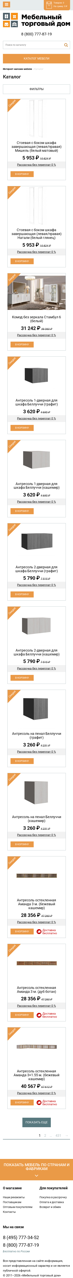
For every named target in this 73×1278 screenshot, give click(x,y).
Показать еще (37, 1122)
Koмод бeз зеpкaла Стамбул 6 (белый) (36, 319)
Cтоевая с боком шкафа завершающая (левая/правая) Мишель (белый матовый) (36, 147)
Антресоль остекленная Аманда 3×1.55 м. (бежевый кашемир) (36, 1075)
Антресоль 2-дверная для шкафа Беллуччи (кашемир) (37, 652)
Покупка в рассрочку (53, 1197)
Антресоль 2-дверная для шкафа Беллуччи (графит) (36, 569)
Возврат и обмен (50, 1207)
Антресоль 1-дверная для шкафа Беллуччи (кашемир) (37, 486)
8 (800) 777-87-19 (36, 34)
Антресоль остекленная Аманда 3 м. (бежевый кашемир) (36, 904)
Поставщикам (12, 1202)
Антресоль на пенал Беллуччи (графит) (36, 735)
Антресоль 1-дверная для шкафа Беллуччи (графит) (36, 402)
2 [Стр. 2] (45, 1135)
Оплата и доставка (52, 1202)
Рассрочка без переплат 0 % (36, 165)
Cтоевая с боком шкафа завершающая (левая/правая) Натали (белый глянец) (36, 234)
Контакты (9, 1211)
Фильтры (37, 89)
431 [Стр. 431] (58, 1135)
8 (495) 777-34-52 (21, 1237)
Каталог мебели (36, 58)
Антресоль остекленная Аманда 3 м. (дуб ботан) (36, 990)
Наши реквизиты (14, 1197)
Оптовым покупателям (17, 1207)
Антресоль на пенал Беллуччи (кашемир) (36, 819)
